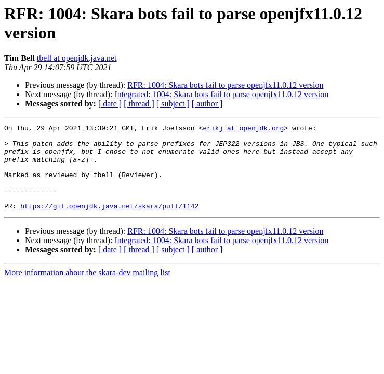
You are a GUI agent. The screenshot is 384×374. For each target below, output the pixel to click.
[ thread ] (139, 103)
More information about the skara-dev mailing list (87, 289)
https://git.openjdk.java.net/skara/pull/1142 (109, 223)
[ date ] (110, 103)
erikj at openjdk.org (243, 129)
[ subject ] (173, 103)
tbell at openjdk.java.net (77, 58)
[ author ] (207, 103)
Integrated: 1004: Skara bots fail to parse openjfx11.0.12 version (221, 94)
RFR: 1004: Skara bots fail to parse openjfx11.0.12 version (225, 85)
